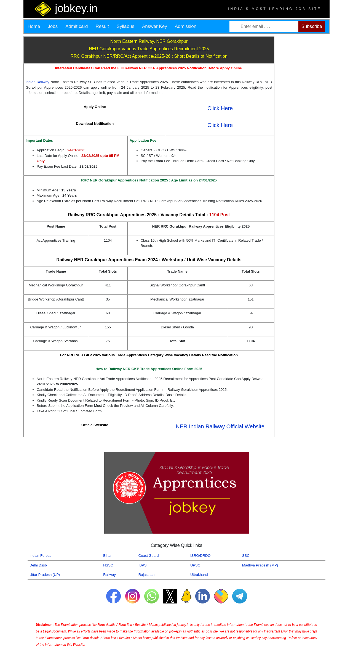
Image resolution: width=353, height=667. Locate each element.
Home (34, 26)
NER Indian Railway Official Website (220, 426)
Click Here (220, 108)
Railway (109, 575)
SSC (246, 555)
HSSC (108, 565)
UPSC (195, 565)
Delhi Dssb (38, 565)
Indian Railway (38, 82)
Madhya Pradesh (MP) (260, 565)
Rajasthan (146, 575)
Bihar (107, 555)
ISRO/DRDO (200, 555)
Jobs (53, 26)
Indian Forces (40, 555)
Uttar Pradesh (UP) (45, 575)
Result (102, 26)
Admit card (76, 26)
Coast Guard (148, 555)
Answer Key (154, 26)
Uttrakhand (199, 575)
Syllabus (125, 26)
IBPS (142, 565)
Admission (185, 26)
